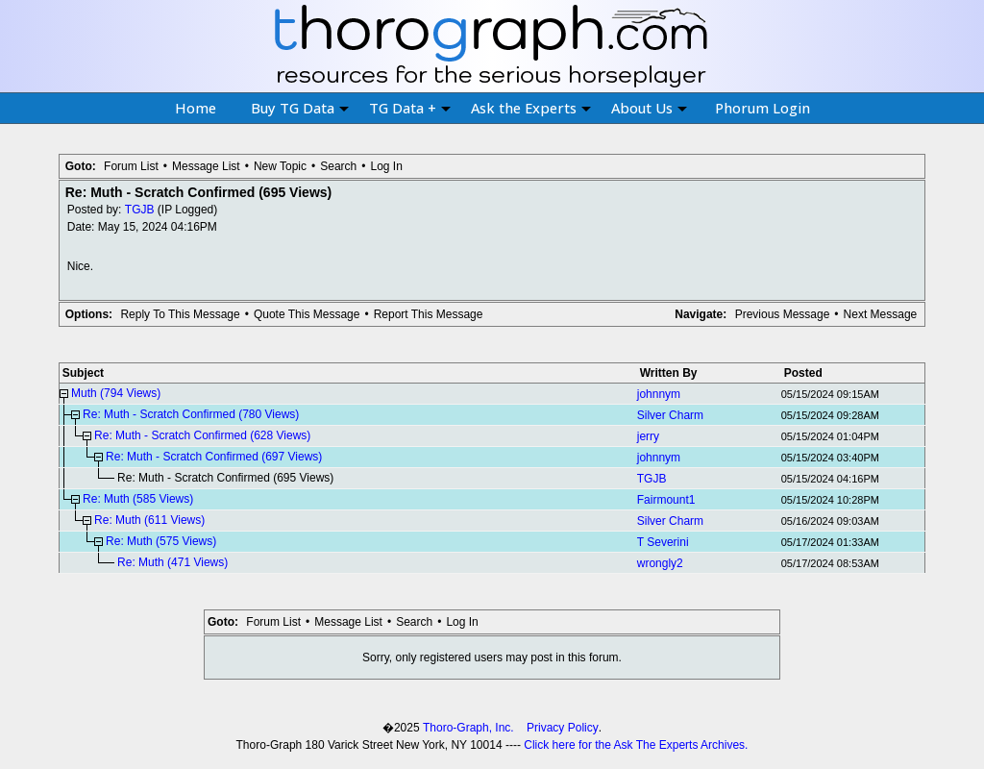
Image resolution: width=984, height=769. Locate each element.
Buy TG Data (300, 107)
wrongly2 (660, 563)
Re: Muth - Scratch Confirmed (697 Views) (214, 456)
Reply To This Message (179, 314)
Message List (206, 166)
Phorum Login (762, 107)
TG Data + (410, 107)
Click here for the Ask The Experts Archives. (636, 745)
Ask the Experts (531, 107)
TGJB (140, 209)
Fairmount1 (666, 500)
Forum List (131, 166)
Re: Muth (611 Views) (149, 520)
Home (195, 107)
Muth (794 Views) (115, 393)
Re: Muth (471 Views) (172, 562)
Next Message (881, 314)
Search (338, 166)
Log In (386, 166)
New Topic (280, 166)
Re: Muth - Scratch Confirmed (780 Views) (191, 414)
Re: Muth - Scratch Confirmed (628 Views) (202, 435)
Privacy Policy (563, 727)
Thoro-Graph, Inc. (468, 727)
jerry (648, 436)
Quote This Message (307, 314)
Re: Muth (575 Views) (161, 541)
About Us (649, 107)
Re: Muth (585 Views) (138, 499)
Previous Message (782, 314)
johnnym (658, 394)
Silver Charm (670, 415)
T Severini (663, 542)
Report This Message (428, 314)
